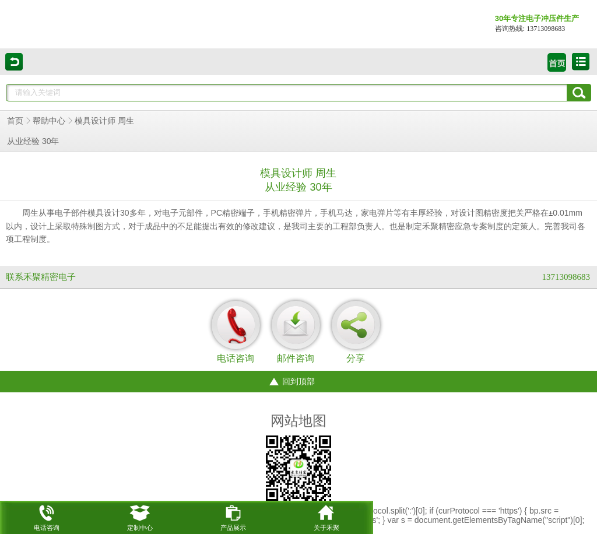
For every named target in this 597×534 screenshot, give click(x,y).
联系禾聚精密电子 (41, 277)
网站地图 (298, 420)
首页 (15, 121)
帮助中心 (49, 121)
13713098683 (566, 277)
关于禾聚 (326, 516)
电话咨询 (46, 516)
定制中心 (140, 516)
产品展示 (233, 516)
